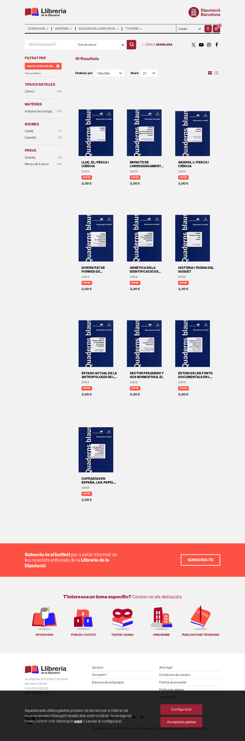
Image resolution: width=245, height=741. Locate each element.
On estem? (99, 675)
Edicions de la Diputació (108, 682)
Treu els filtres (33, 73)
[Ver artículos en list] (216, 73)
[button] (216, 28)
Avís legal (165, 667)
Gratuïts (40, 157)
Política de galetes (171, 689)
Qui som (97, 667)
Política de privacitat (172, 682)
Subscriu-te (200, 559)
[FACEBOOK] (216, 44)
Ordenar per (84, 73)
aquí (78, 721)
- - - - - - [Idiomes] (189, 28)
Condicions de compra (174, 675)
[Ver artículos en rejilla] (210, 73)
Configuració (181, 709)
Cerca (157, 44)
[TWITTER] (193, 44)
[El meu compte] (208, 28)
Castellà (40, 137)
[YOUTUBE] (201, 44)
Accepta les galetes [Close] (181, 722)
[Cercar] (131, 44)
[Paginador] (149, 73)
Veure (134, 73)
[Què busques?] (50, 44)
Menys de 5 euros (40, 164)
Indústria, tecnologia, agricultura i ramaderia (40, 111)
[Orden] (109, 73)
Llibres (40, 91)
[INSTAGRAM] (209, 44)
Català (40, 131)
